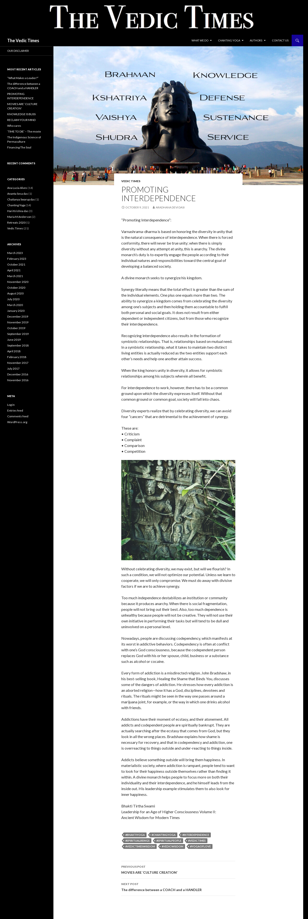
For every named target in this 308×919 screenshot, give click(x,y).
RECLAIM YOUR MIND (21, 120)
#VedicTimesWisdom (140, 846)
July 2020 (13, 299)
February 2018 (16, 357)
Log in (11, 404)
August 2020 (15, 293)
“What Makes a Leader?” (22, 78)
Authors (256, 40)
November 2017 (17, 363)
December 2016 (17, 374)
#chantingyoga (164, 834)
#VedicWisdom (172, 846)
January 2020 (16, 311)
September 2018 (18, 345)
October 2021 (16, 264)
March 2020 (15, 305)
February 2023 (16, 258)
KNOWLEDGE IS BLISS (21, 114)
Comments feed (17, 416)
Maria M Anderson (19, 217)
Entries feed (15, 410)
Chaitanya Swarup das (21, 199)
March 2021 (15, 276)
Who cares (14, 125)
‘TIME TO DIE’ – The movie (24, 131)
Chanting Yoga (229, 40)
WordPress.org (17, 422)
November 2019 (17, 322)
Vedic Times (130, 181)
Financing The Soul (19, 147)
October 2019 (16, 328)
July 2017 (13, 368)
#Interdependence (195, 834)
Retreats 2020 (16, 222)
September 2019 (18, 334)
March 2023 (15, 253)
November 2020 (17, 282)
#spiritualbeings (137, 840)
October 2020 (16, 287)
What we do (200, 40)
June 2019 (14, 339)
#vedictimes (197, 840)
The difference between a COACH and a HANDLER (178, 886)
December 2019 (17, 316)
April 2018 (13, 351)
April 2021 (13, 270)
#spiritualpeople (168, 840)
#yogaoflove (200, 846)
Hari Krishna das (17, 211)
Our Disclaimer (18, 50)
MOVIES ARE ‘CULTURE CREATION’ (178, 869)
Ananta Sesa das (17, 193)
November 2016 (17, 380)
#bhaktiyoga (135, 834)
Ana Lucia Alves (17, 188)
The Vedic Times (23, 40)
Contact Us (280, 40)
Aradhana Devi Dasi (170, 207)
